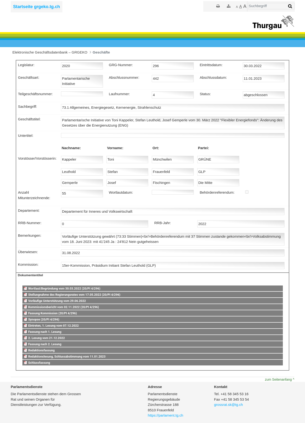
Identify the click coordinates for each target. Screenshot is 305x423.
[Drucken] (218, 6)
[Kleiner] (237, 6)
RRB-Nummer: (29, 223)
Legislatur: (26, 65)
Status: (205, 94)
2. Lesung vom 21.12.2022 (46, 338)
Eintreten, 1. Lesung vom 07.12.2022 (53, 325)
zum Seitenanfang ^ (279, 379)
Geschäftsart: (28, 77)
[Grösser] (241, 6)
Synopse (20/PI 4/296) (43, 319)
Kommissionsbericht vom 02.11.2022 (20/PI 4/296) (63, 307)
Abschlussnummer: (124, 77)
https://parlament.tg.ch (165, 415)
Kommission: (28, 264)
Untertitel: (25, 135)
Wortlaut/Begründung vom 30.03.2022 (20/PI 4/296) (64, 288)
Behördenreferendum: (217, 192)
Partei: (203, 148)
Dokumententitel (30, 275)
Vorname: (115, 148)
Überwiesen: (28, 252)
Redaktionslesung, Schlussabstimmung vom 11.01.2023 (66, 356)
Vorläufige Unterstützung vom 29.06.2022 (57, 301)
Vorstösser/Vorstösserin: (37, 158)
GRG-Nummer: (121, 65)
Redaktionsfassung (41, 350)
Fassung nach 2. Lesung (44, 344)
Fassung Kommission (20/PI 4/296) (52, 313)
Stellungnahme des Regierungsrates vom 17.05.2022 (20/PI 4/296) (74, 294)
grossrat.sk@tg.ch (228, 405)
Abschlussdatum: (213, 77)
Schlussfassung (39, 362)
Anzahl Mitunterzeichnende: (34, 195)
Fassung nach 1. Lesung (44, 332)
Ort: (155, 148)
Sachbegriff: (27, 106)
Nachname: (71, 148)
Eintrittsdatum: (211, 65)
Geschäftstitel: (29, 119)
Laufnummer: (119, 94)
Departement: (29, 210)
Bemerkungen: (29, 235)
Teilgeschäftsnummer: (35, 94)
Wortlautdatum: (121, 192)
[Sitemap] (228, 6)
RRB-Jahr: (162, 223)
